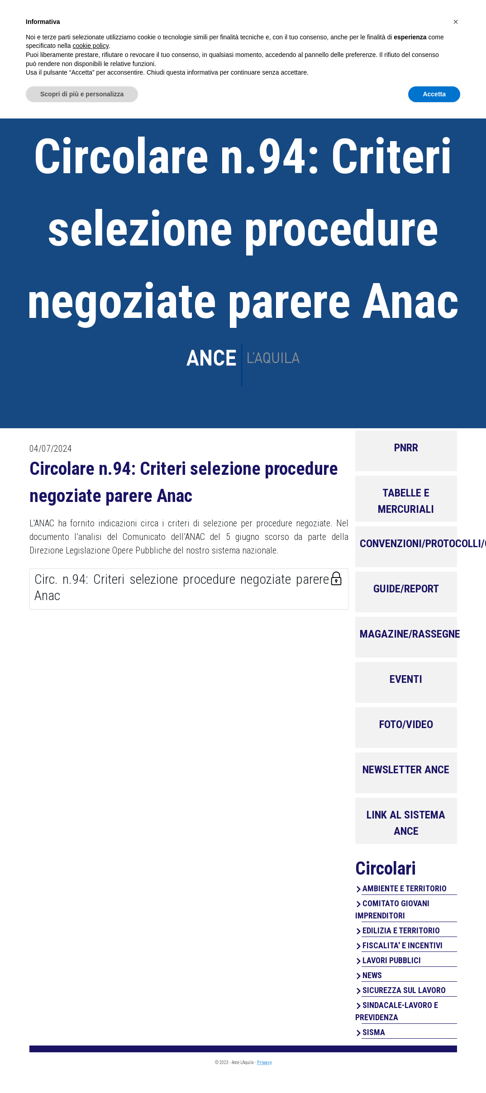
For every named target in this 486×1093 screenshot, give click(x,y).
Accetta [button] (434, 1068)
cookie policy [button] (91, 1020)
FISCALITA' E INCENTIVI (402, 945)
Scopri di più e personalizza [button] (82, 1068)
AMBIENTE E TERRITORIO (404, 888)
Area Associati (406, 16)
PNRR (406, 447)
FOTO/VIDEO (406, 724)
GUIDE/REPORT (406, 588)
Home (201, 45)
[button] (455, 996)
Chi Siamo (245, 45)
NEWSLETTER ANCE (405, 769)
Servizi (294, 45)
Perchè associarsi (363, 45)
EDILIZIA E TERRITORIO (401, 930)
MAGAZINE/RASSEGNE (410, 634)
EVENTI (406, 679)
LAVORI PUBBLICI (391, 960)
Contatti (436, 45)
